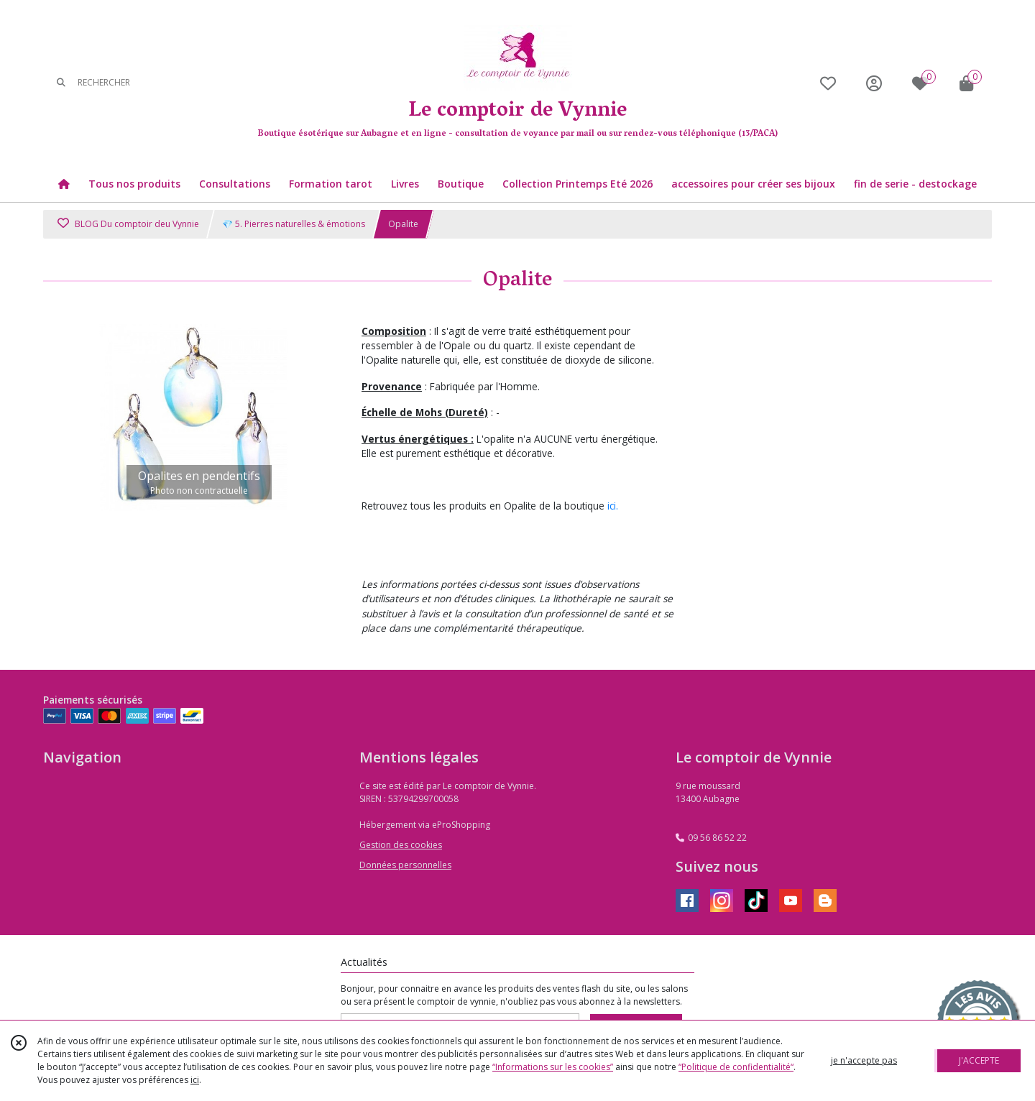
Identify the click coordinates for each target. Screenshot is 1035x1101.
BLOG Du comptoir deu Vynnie (128, 224)
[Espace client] (874, 83)
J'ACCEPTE (979, 1060)
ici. (612, 505)
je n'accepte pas (864, 1060)
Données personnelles (405, 865)
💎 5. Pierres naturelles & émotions (293, 224)
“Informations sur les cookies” (552, 1067)
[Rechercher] (61, 83)
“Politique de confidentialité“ (736, 1067)
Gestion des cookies (400, 845)
